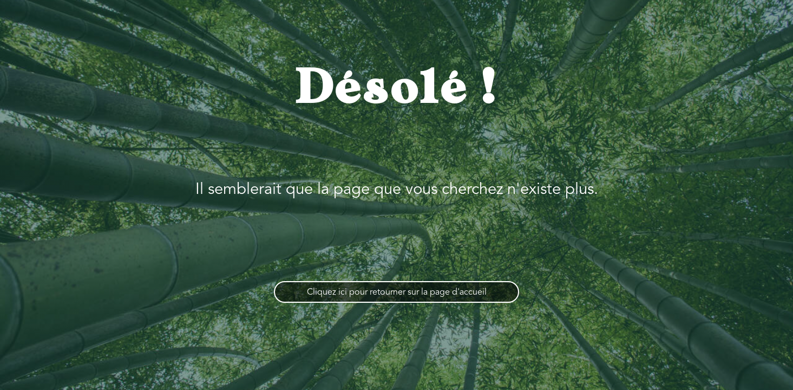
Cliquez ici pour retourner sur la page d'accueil (397, 292)
